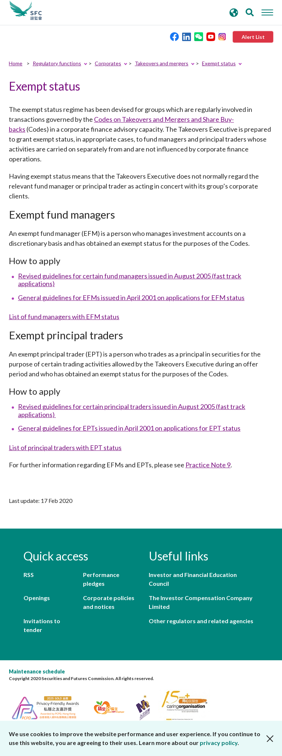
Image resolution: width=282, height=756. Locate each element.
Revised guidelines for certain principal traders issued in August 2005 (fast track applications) (131, 410)
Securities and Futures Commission (26, 10)
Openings (37, 597)
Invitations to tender (42, 625)
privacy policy (219, 742)
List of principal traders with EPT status (65, 447)
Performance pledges (101, 579)
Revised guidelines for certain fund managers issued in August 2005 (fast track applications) (129, 280)
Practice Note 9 (208, 465)
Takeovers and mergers (161, 63)
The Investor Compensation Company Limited (201, 602)
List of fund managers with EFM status (64, 317)
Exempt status (219, 63)
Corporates (108, 63)
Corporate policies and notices (108, 602)
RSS (29, 574)
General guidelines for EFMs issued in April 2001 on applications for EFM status (131, 297)
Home (15, 63)
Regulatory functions (57, 63)
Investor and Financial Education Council (193, 579)
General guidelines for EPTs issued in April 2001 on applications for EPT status (129, 428)
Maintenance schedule (37, 671)
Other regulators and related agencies (201, 620)
